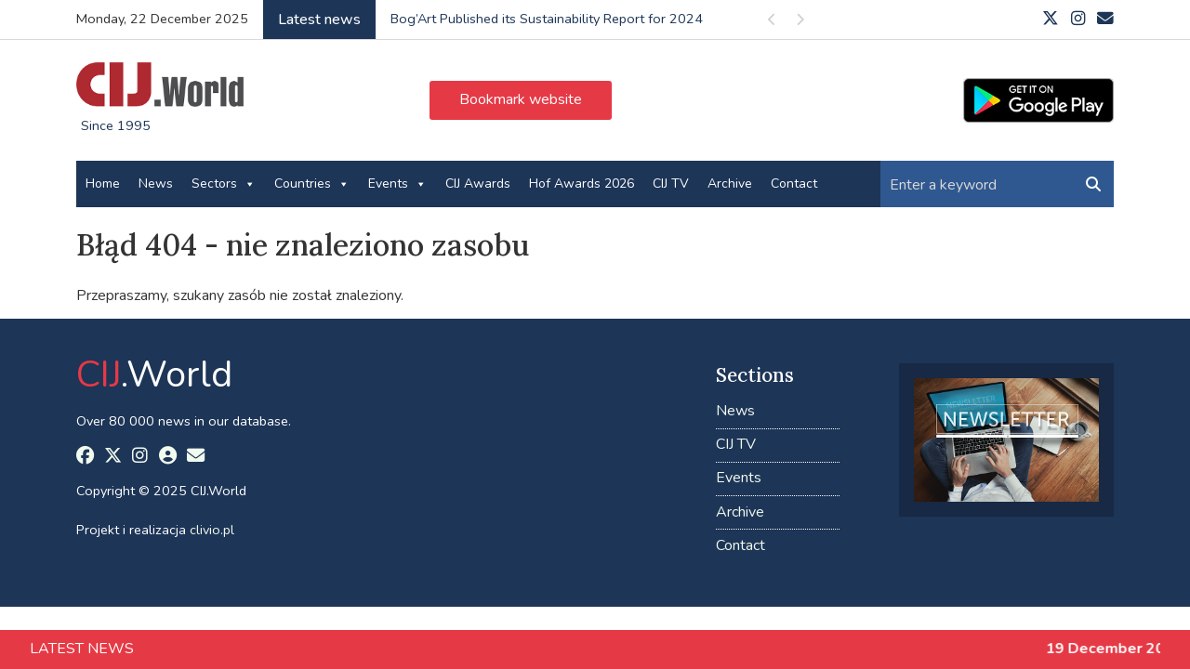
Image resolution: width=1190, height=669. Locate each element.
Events (397, 184)
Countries (312, 184)
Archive (729, 183)
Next (799, 23)
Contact (794, 183)
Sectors (224, 184)
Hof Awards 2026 (581, 183)
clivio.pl (212, 529)
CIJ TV (671, 183)
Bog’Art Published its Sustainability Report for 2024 (546, 18)
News (156, 183)
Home (103, 183)
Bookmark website (520, 99)
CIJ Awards (477, 183)
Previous (771, 23)
